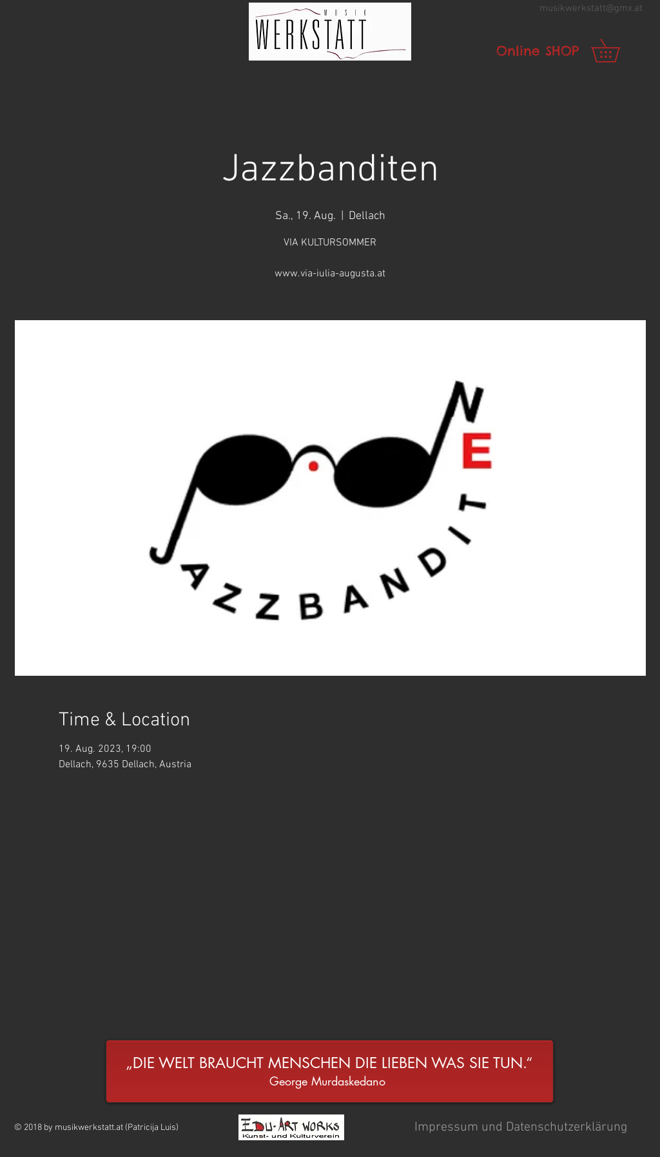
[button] (330, 32)
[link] (617, 50)
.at (637, 8)
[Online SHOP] (537, 51)
